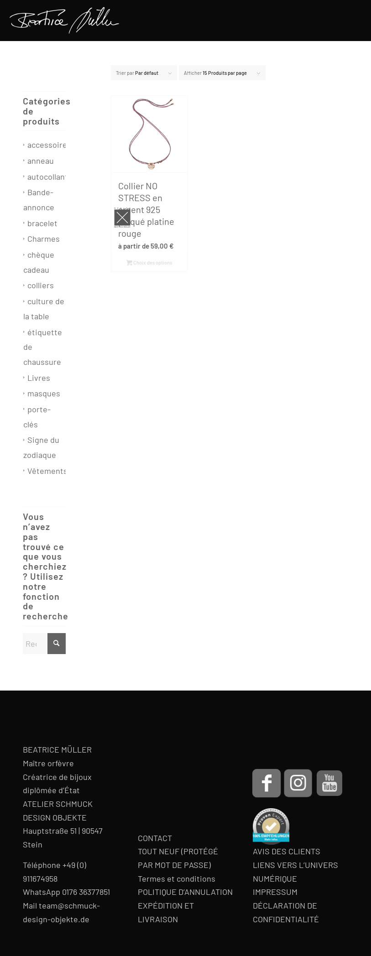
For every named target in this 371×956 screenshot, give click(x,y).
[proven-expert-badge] (271, 826)
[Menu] (351, 20)
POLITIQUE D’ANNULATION (185, 892)
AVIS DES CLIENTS (286, 851)
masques (43, 393)
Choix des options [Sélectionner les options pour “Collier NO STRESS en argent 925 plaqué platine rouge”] (149, 262)
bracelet (42, 223)
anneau (40, 161)
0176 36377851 (86, 892)
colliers (40, 285)
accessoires (49, 145)
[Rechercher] (44, 643)
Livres (38, 378)
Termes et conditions (176, 878)
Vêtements (47, 471)
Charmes (43, 239)
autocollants (49, 176)
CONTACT (155, 838)
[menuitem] (351, 20)
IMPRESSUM (275, 892)
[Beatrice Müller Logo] (64, 20)
